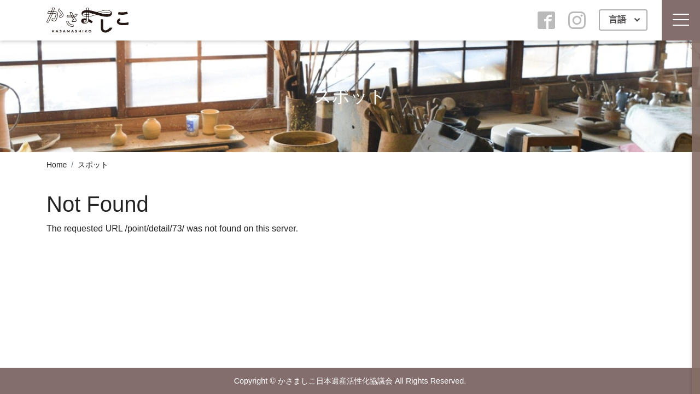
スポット (93, 164)
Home (56, 164)
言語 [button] (618, 19)
